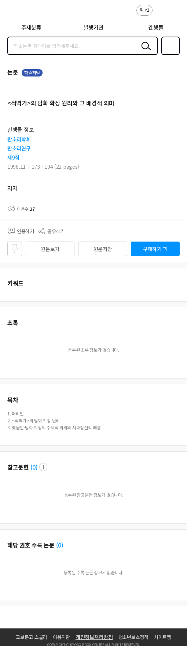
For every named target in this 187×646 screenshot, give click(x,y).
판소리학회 (19, 139)
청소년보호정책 (133, 637)
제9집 (13, 157)
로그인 (144, 9)
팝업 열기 (43, 467)
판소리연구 (19, 148)
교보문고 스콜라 (31, 637)
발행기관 (94, 27)
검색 (144, 51)
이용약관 (61, 637)
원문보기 (50, 249)
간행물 (155, 27)
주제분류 (31, 27)
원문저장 (103, 249)
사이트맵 (162, 637)
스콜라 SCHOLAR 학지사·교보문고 (22, 11)
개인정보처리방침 (94, 637)
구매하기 (152, 249)
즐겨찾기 (169, 54)
